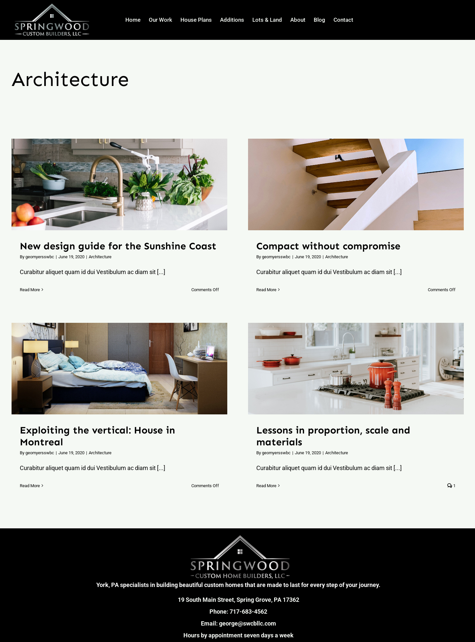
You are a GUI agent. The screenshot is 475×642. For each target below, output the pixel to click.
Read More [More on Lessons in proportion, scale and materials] (266, 485)
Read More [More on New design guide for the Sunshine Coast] (30, 289)
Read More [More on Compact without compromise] (266, 289)
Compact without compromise (328, 246)
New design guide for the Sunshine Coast (118, 246)
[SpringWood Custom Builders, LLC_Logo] (52, 5)
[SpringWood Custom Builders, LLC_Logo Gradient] (240, 538)
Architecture (100, 256)
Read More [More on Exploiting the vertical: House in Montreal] (30, 485)
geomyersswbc (39, 256)
